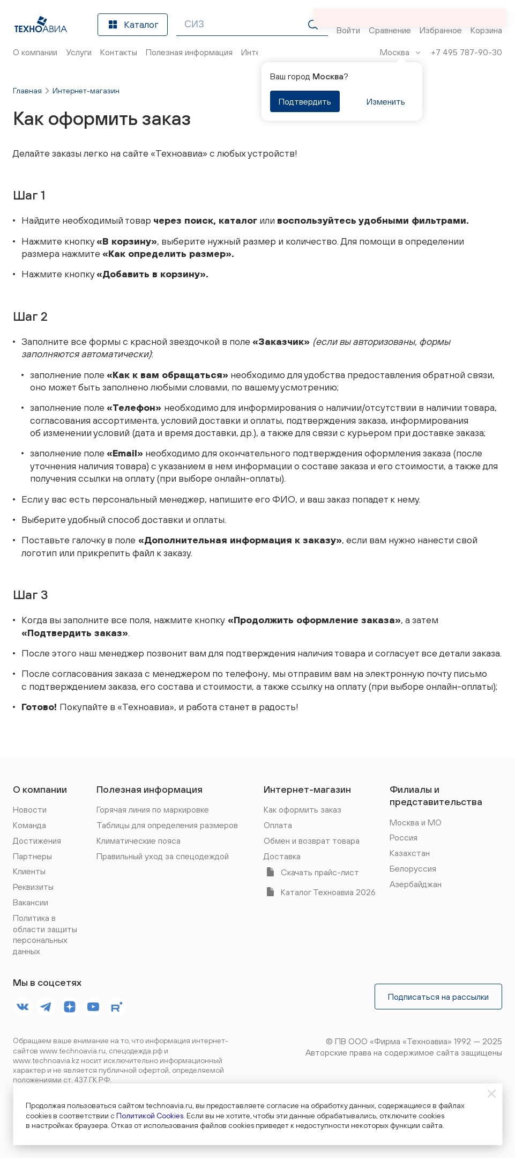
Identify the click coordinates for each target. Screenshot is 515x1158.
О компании (40, 789)
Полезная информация (149, 789)
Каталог (133, 24)
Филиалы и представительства (436, 795)
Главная (27, 90)
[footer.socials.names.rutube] (116, 1006)
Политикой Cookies (149, 1115)
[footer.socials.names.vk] (22, 1006)
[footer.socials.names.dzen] (69, 1006)
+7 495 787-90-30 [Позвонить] (466, 52)
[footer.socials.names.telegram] (46, 1006)
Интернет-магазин (86, 90)
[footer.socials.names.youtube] (93, 1006)
